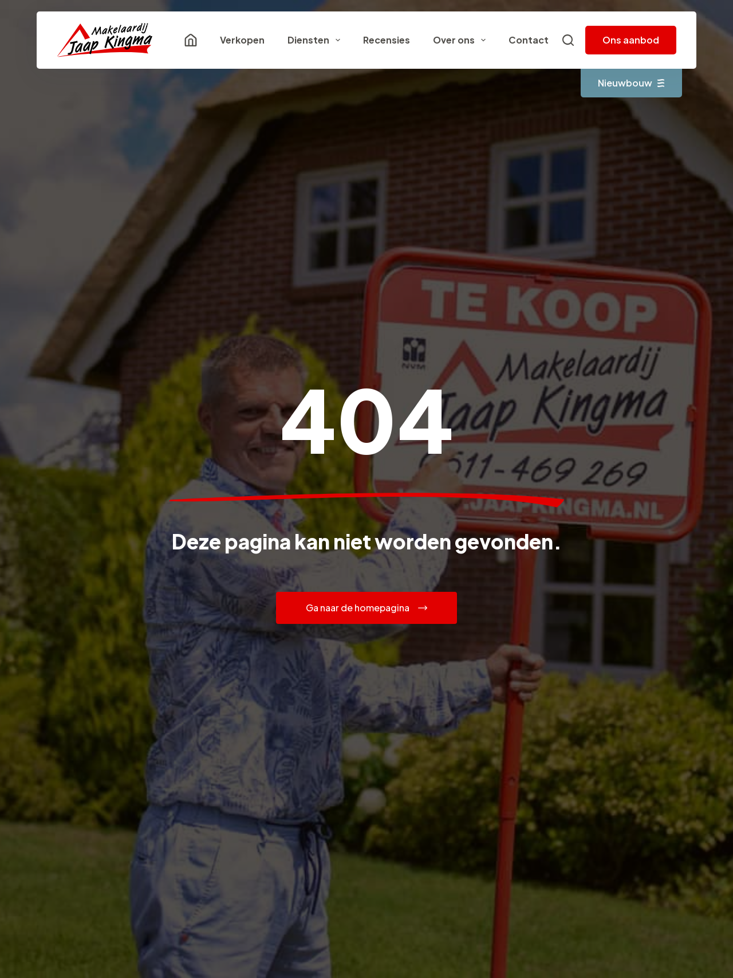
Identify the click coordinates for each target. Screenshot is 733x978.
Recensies (386, 40)
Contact (529, 40)
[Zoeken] (568, 40)
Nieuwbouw (631, 83)
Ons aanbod (630, 40)
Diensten (316, 40)
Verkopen (242, 40)
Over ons (461, 40)
